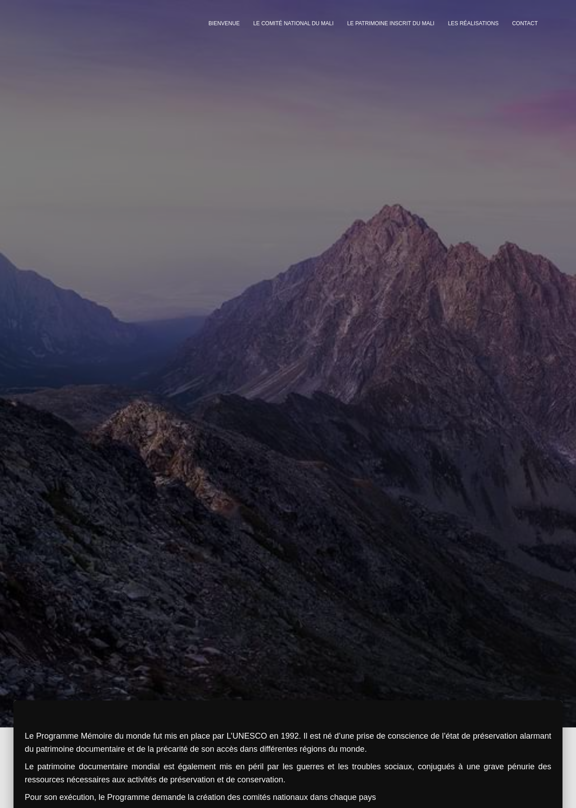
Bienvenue (223, 23)
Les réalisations (473, 23)
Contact (525, 23)
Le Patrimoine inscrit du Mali (390, 23)
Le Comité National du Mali (293, 23)
